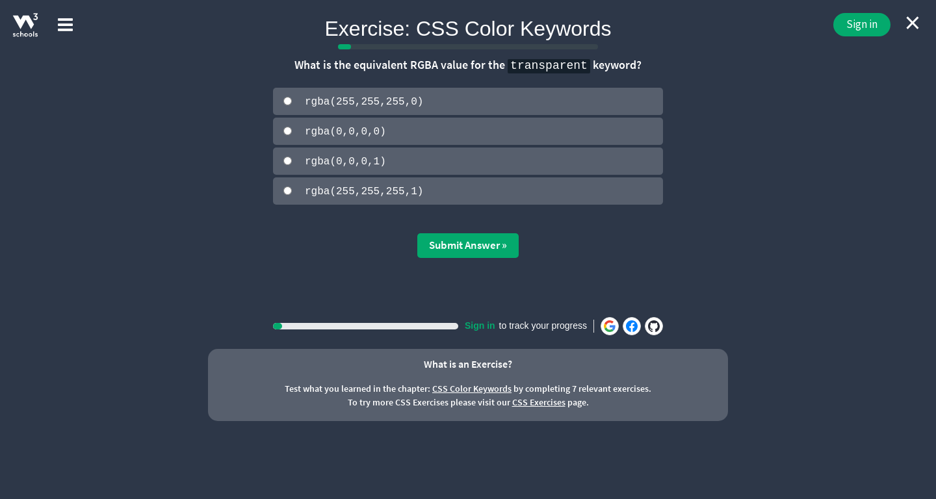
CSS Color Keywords (472, 387)
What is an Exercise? (468, 362)
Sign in (862, 24)
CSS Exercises (539, 401)
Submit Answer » (468, 244)
